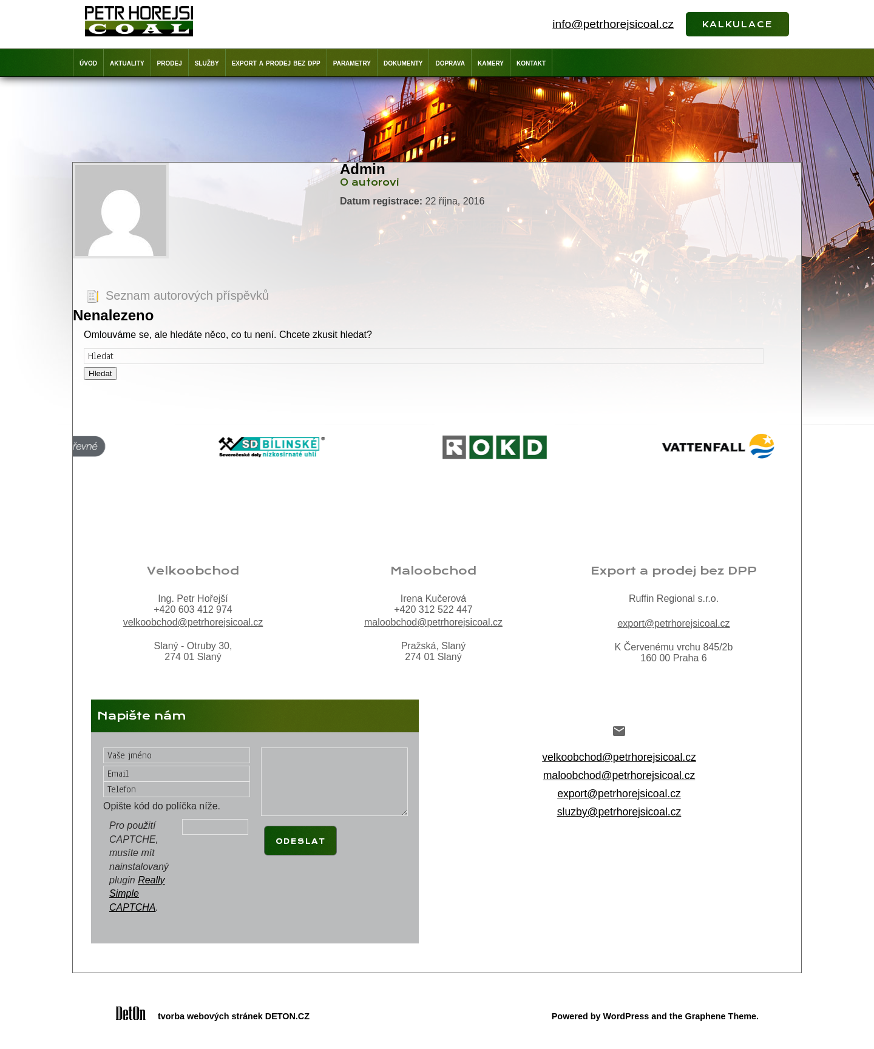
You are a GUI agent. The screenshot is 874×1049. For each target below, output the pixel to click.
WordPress (626, 1016)
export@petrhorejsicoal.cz (673, 623)
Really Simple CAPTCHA (137, 893)
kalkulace (737, 23)
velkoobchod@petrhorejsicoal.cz (193, 622)
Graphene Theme (720, 1016)
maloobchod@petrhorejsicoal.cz (433, 622)
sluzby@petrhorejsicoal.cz (619, 812)
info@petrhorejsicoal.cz (613, 24)
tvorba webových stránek (210, 1016)
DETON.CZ (287, 1016)
